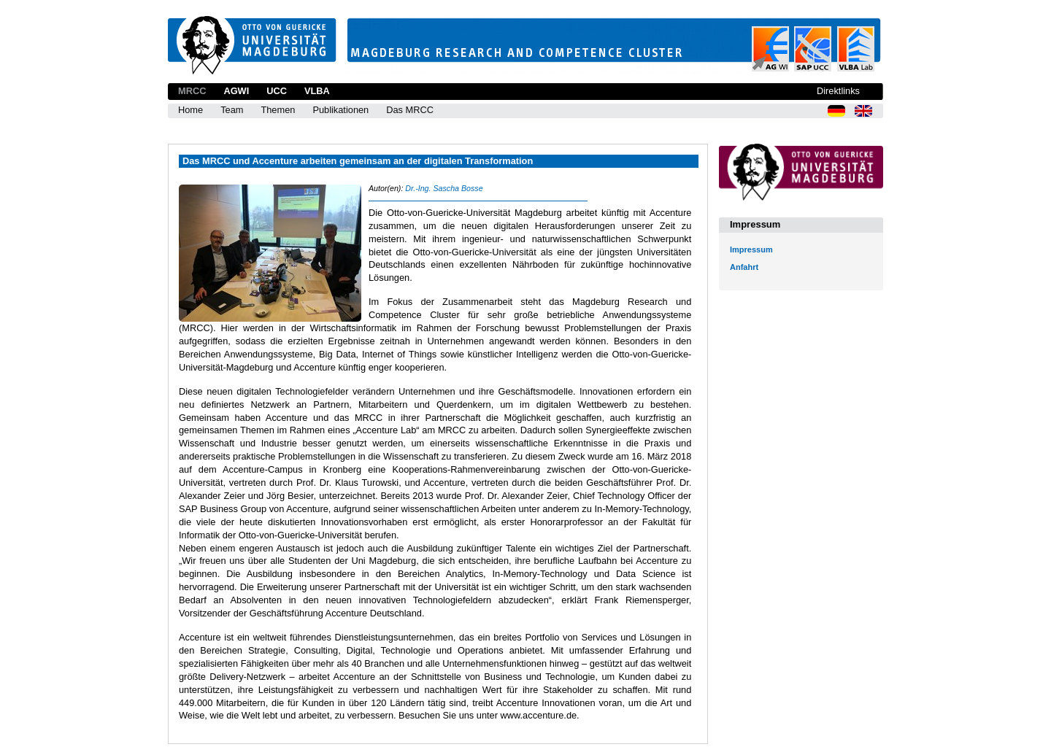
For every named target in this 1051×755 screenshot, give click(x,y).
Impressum (751, 249)
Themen (278, 109)
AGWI (236, 90)
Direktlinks (838, 90)
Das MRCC (410, 109)
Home (190, 109)
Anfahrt (744, 267)
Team (231, 109)
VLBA (317, 90)
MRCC (192, 90)
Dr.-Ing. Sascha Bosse (443, 188)
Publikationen (340, 109)
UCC (276, 90)
